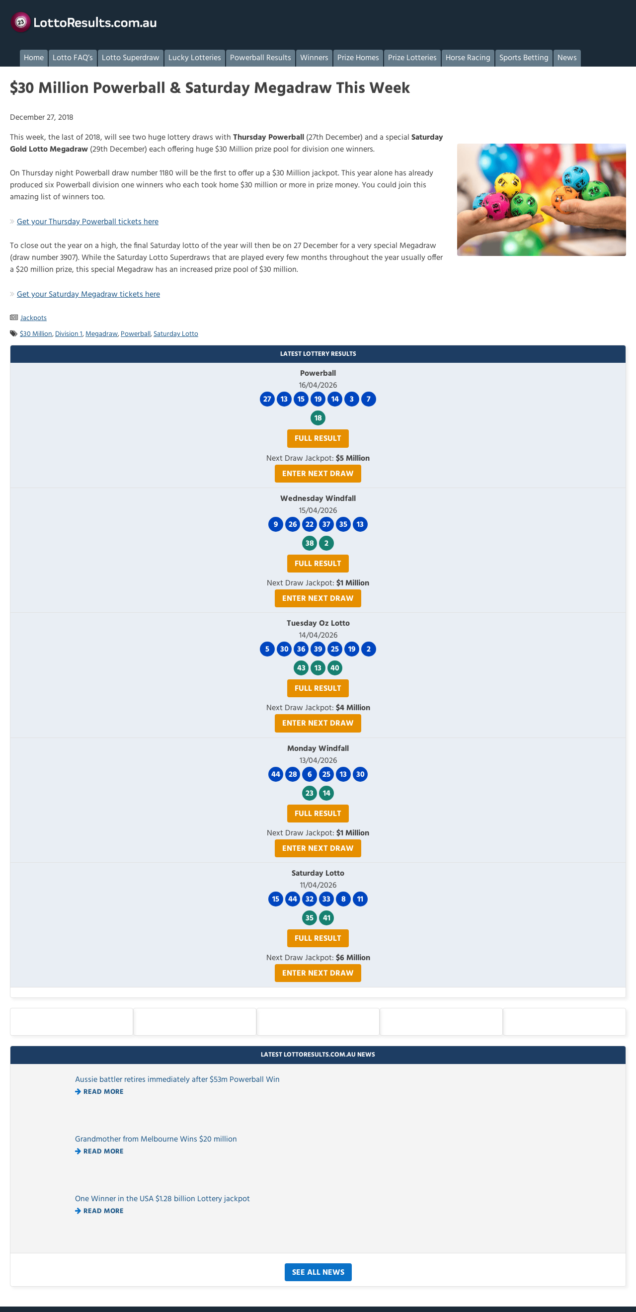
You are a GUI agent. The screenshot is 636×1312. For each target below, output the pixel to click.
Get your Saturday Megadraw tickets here (88, 294)
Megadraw (101, 334)
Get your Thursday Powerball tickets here (88, 222)
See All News (318, 1272)
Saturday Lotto (176, 334)
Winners (314, 58)
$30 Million (36, 334)
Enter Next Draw (318, 474)
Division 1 (68, 334)
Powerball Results (260, 58)
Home (34, 58)
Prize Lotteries (412, 58)
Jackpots (33, 318)
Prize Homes (358, 58)
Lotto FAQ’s (73, 58)
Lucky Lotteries (194, 58)
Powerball (136, 334)
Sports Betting (524, 58)
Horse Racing (468, 58)
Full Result (318, 438)
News (567, 58)
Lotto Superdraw (130, 58)
